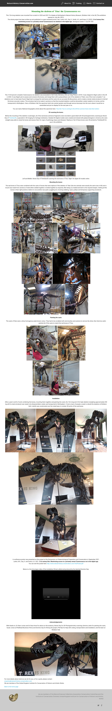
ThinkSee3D (12, 118)
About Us (66, 3)
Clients (87, 3)
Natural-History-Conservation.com (20, 3)
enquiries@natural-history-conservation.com (18, 681)
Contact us (98, 3)
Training (77, 3)
